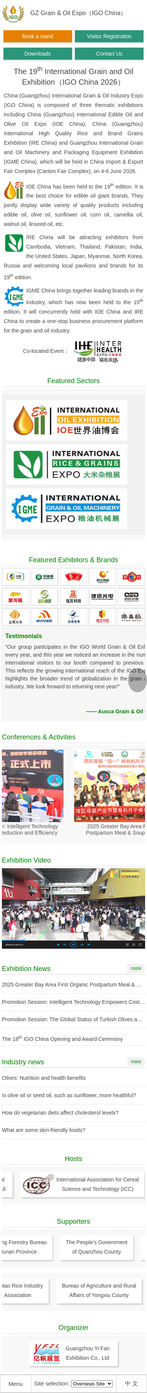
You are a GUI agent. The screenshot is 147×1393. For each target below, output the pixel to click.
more (136, 968)
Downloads (38, 54)
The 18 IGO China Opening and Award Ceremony (62, 1039)
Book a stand (37, 36)
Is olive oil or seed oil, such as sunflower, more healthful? (69, 1095)
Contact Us (109, 54)
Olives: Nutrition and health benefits (44, 1078)
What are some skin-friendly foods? (43, 1130)
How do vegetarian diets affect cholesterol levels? (60, 1113)
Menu (15, 1384)
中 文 (131, 1383)
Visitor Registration (109, 36)
